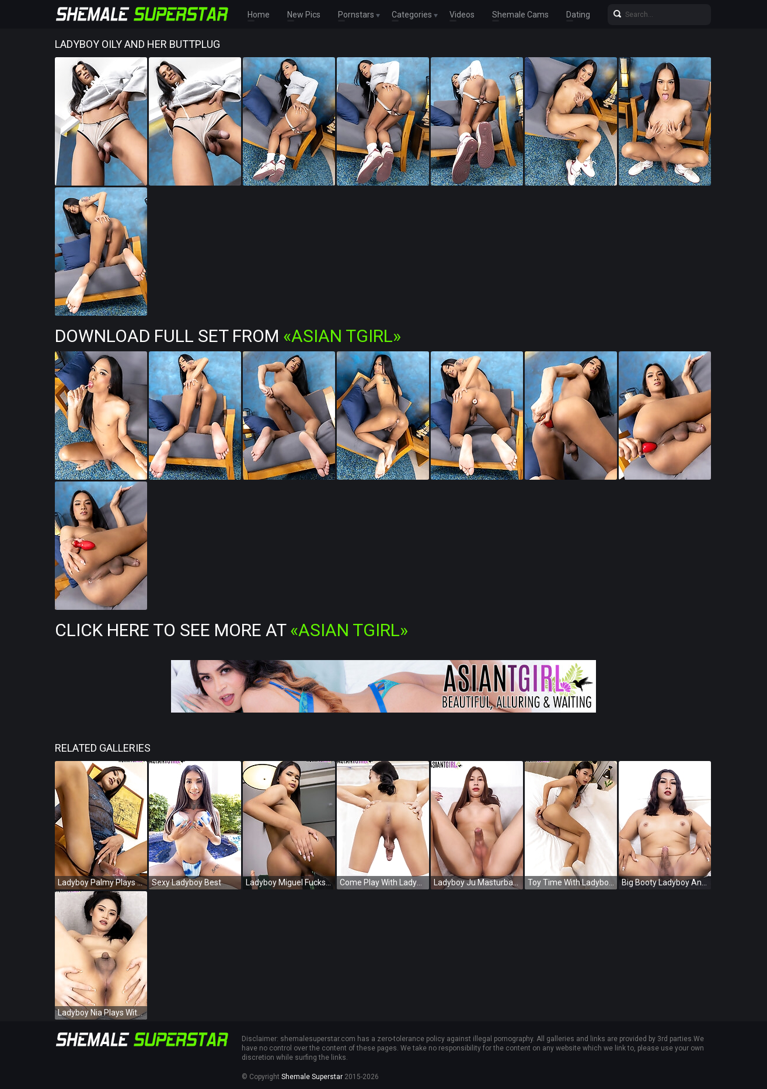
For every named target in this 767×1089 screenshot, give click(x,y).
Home (258, 14)
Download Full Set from (228, 336)
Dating (578, 14)
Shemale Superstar (312, 1077)
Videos (462, 14)
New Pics (303, 14)
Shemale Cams (520, 14)
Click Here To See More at (231, 630)
